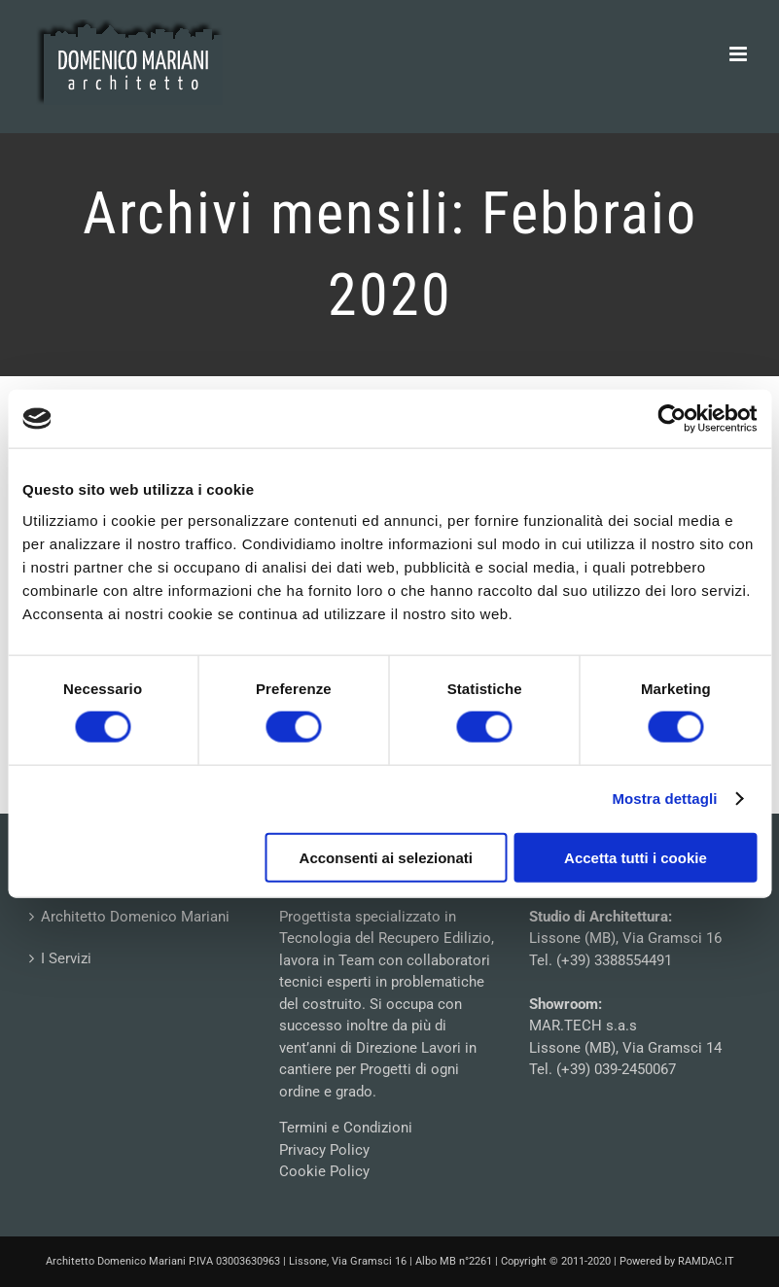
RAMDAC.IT (706, 1261)
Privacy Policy (324, 1150)
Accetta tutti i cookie (635, 857)
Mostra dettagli (664, 798)
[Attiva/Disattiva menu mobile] (739, 54)
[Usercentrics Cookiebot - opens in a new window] (671, 419)
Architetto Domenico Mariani (135, 916)
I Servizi (66, 958)
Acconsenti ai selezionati (386, 857)
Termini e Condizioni (345, 1127)
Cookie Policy (324, 1171)
